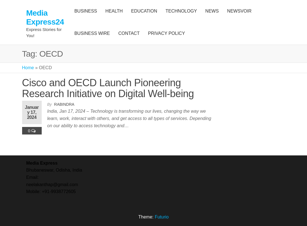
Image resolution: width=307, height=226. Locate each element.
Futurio (162, 217)
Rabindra (64, 104)
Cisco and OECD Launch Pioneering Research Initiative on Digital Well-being (108, 88)
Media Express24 (45, 17)
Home (28, 67)
